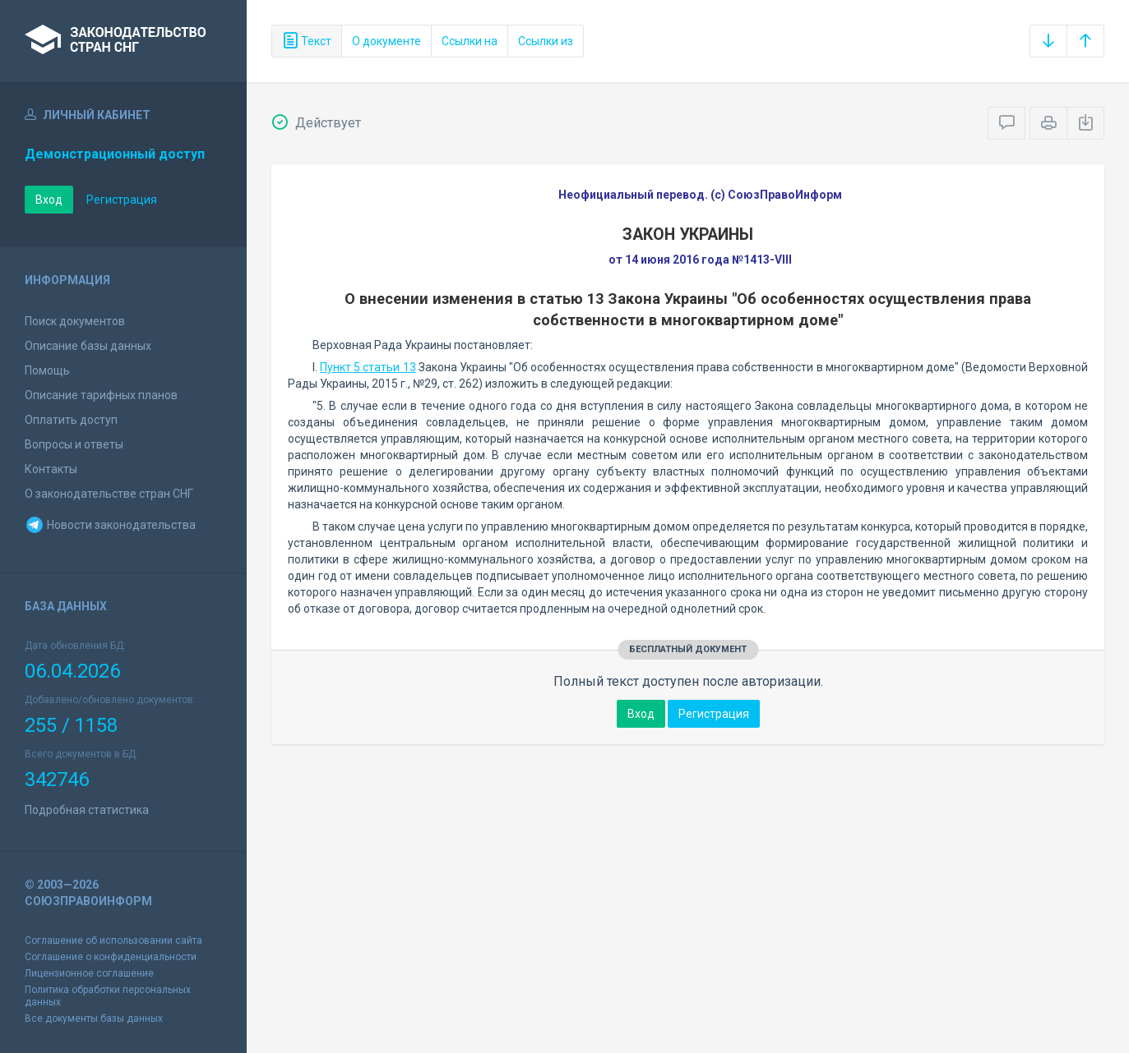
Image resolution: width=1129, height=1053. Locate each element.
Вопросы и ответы (74, 444)
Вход (48, 199)
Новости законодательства (110, 525)
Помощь (47, 370)
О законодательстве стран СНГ (109, 493)
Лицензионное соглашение (89, 973)
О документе (386, 41)
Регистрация (121, 199)
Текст (306, 41)
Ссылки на (469, 41)
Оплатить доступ (71, 419)
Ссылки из (545, 41)
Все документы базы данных (94, 1018)
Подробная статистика (87, 809)
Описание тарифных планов (101, 395)
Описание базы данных (88, 345)
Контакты (51, 469)
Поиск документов (75, 321)
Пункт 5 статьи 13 (367, 367)
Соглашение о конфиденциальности (111, 957)
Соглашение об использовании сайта (113, 940)
